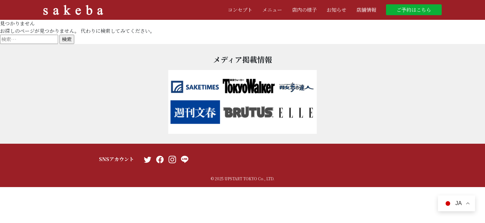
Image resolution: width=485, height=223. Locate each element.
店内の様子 (304, 9)
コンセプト (240, 9)
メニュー (272, 9)
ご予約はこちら (414, 9)
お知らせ (336, 9)
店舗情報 (366, 9)
